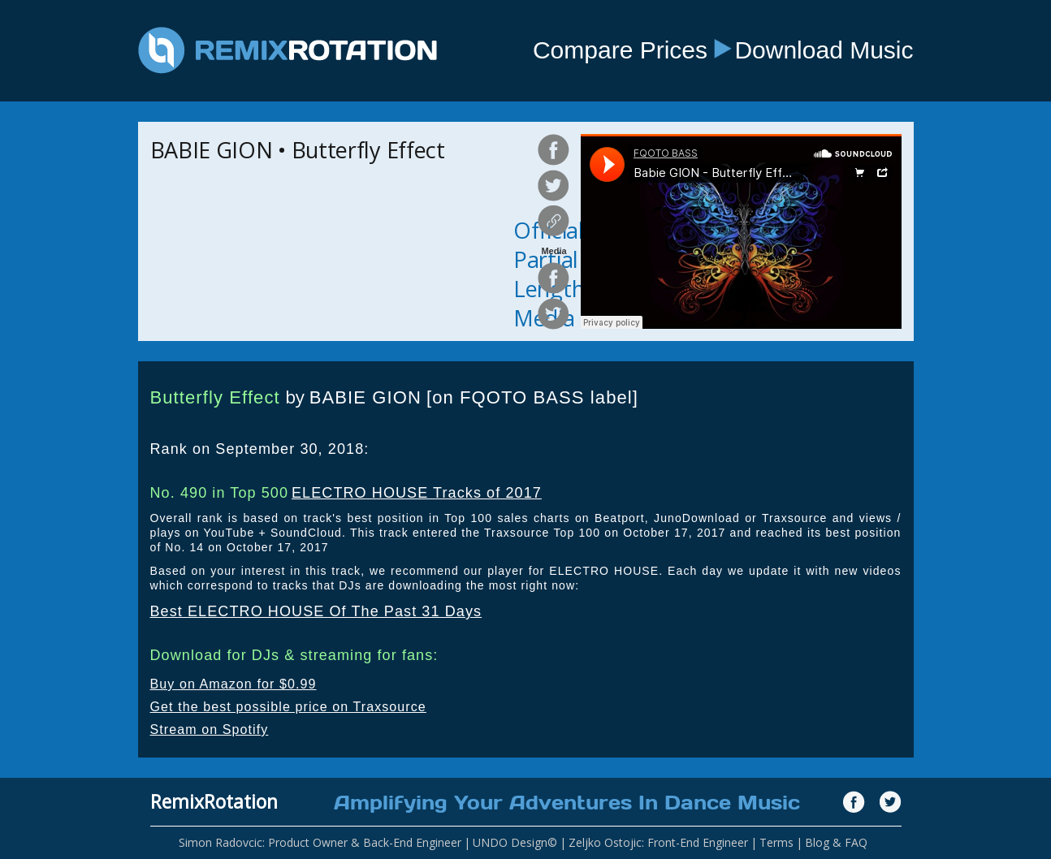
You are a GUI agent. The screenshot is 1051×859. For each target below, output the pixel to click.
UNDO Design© (515, 842)
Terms (776, 842)
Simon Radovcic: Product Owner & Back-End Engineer (320, 842)
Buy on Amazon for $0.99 (233, 684)
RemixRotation (214, 801)
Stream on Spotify (209, 729)
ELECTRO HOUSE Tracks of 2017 (417, 493)
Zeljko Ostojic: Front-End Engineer (658, 842)
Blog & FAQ (836, 842)
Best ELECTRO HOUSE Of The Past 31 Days (316, 611)
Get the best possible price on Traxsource (288, 707)
